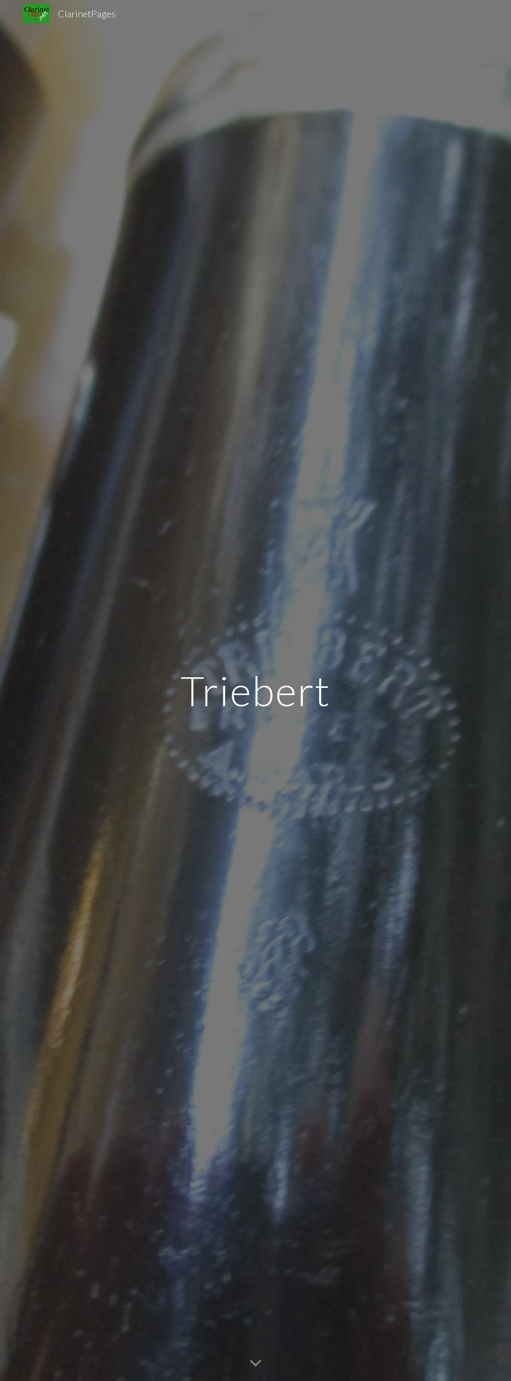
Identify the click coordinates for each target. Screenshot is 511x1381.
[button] (255, 1363)
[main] (255, 690)
